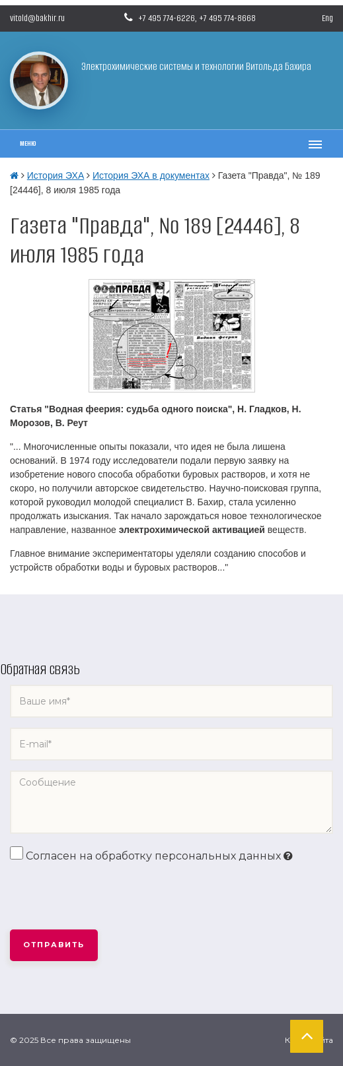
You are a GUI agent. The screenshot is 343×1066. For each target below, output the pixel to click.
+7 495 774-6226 (166, 18)
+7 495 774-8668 (227, 18)
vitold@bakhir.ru (37, 18)
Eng (327, 18)
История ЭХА (55, 175)
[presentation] (110, 897)
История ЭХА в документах (151, 175)
